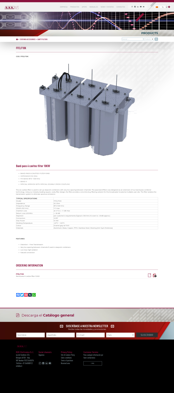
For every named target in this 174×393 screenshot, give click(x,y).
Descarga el (48, 315)
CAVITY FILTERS (42, 39)
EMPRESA (63, 7)
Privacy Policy (66, 352)
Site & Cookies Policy (68, 355)
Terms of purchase (67, 360)
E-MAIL (92, 363)
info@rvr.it (19, 366)
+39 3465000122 (27, 363)
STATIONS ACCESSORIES (28, 39)
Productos (74, 7)
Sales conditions (66, 357)
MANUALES (93, 7)
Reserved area (65, 363)
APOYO (84, 7)
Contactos (120, 7)
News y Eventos (107, 7)
